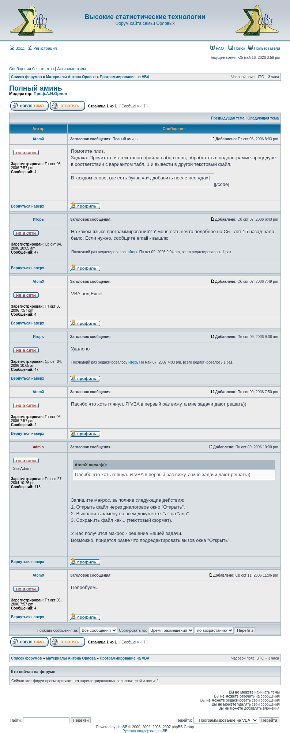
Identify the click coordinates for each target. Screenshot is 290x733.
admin (38, 447)
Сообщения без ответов (31, 69)
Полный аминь (35, 88)
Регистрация (42, 48)
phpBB (121, 727)
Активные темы (71, 69)
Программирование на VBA (125, 77)
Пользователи (264, 48)
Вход (17, 48)
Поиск (236, 48)
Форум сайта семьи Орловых (144, 23)
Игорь (38, 219)
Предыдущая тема (228, 118)
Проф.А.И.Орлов (50, 93)
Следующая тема (263, 118)
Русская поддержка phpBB (145, 731)
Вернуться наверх (27, 206)
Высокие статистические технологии (144, 16)
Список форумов (26, 77)
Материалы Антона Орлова (71, 77)
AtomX (38, 139)
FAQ (217, 48)
